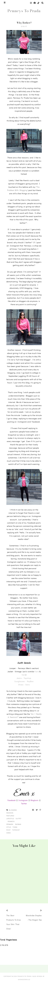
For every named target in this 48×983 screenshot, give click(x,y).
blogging (13, 810)
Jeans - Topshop (24, 678)
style (8, 827)
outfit (18, 818)
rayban (18, 824)
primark (9, 824)
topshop (16, 830)
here (37, 671)
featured (10, 816)
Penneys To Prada (24, 11)
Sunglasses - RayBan (24, 681)
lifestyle (10, 818)
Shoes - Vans (24, 684)
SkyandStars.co (24, 979)
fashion (9, 813)
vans (8, 833)
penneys (11, 821)
